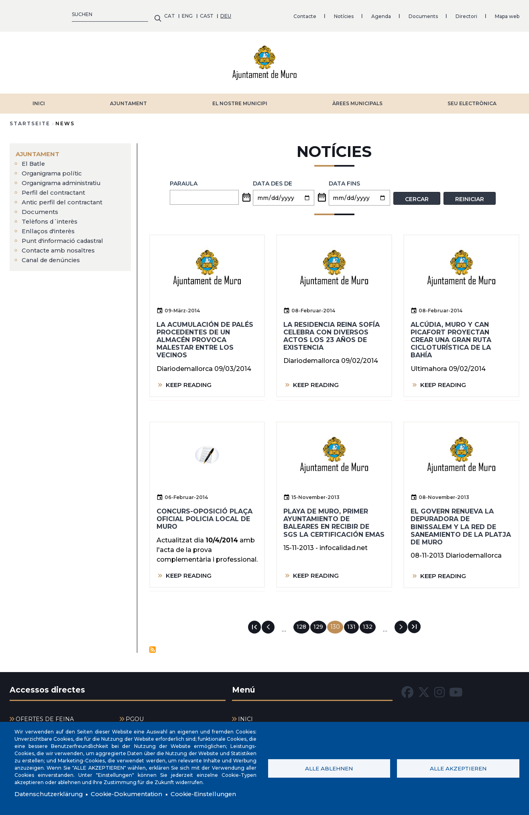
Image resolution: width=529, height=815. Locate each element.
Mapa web (352, 14)
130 (336, 624)
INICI (39, 99)
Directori (312, 14)
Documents (268, 14)
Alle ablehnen (329, 767)
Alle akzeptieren (458, 767)
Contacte (150, 14)
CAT (15, 14)
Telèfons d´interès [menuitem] (52, 217)
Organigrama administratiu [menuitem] (66, 179)
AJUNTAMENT (128, 99)
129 (319, 622)
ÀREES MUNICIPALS (357, 99)
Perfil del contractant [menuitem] (56, 188)
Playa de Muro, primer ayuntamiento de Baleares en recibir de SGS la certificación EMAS (334, 518)
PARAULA (183, 179)
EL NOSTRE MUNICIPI (239, 99)
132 (369, 622)
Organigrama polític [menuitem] (54, 169)
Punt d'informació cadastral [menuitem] (67, 236)
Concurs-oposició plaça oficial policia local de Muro (204, 514)
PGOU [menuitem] (135, 715)
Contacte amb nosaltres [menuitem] (61, 246)
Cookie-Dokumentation (134, 794)
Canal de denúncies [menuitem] (53, 256)
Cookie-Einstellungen (216, 794)
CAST (52, 14)
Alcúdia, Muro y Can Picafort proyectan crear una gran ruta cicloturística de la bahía (451, 335)
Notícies (189, 14)
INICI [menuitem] (245, 715)
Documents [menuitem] (41, 208)
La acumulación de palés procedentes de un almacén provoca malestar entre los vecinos (205, 335)
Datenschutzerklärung (50, 794)
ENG (33, 14)
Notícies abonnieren (152, 645)
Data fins (344, 179)
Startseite (30, 119)
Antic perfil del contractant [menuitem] (65, 198)
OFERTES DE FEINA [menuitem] (45, 715)
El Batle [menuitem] (34, 159)
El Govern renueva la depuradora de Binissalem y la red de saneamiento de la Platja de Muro (461, 522)
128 (303, 622)
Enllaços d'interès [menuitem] (50, 227)
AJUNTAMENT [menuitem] (39, 150)
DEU (71, 14)
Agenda (226, 14)
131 (353, 622)
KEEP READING (190, 380)
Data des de (272, 179)
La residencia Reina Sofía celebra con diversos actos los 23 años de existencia (331, 331)
